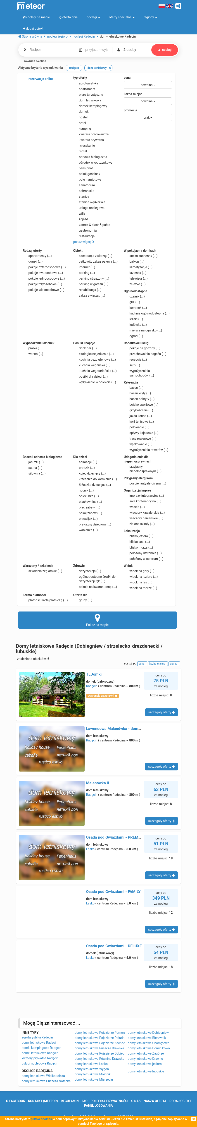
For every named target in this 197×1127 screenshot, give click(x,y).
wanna (33, 354)
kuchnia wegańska (91, 365)
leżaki (133, 319)
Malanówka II (97, 783)
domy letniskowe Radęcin (40, 1042)
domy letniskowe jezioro (145, 1064)
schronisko (83, 191)
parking (84, 273)
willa (79, 213)
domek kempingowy (90, 106)
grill (132, 302)
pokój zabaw (87, 513)
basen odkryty (139, 399)
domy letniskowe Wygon (92, 1069)
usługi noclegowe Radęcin (40, 1063)
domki (33, 261)
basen (133, 387)
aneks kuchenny (140, 256)
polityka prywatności (109, 1101)
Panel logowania (98, 1105)
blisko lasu (137, 542)
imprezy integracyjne (144, 495)
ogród (133, 336)
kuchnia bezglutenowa (94, 359)
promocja (130, 110)
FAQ (85, 1101)
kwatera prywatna (88, 140)
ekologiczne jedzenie (93, 354)
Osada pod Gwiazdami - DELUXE (114, 946)
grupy (82, 600)
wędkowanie (138, 444)
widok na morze (140, 588)
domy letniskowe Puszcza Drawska (99, 1048)
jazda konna (138, 416)
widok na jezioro (141, 576)
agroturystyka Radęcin (37, 1037)
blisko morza (138, 547)
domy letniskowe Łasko (91, 1064)
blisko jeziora (138, 536)
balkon (134, 261)
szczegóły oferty (161, 712)
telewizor (136, 278)
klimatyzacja (138, 267)
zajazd (80, 219)
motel (80, 151)
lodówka (135, 324)
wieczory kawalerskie (144, 512)
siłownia (34, 473)
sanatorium (84, 185)
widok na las (138, 582)
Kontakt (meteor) (43, 1101)
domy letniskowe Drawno (145, 1058)
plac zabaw (86, 507)
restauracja (84, 236)
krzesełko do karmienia (95, 479)
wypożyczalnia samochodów (139, 373)
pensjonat (83, 168)
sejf (132, 365)
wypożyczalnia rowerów (146, 450)
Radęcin (91, 686)
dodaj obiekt (180, 1101)
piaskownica (87, 501)
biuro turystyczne (88, 94)
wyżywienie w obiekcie (94, 382)
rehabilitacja (87, 290)
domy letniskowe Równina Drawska (99, 1058)
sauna (33, 467)
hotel (79, 123)
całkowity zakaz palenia (95, 261)
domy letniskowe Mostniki (93, 1074)
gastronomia (85, 230)
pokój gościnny (86, 174)
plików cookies (41, 1119)
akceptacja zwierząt (92, 256)
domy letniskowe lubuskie (146, 1071)
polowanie (136, 427)
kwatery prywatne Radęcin (40, 1058)
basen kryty (137, 393)
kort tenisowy (139, 421)
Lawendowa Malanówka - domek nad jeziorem (126, 728)
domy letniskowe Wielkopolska (43, 1076)
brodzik (84, 467)
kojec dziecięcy (89, 473)
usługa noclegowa (88, 208)
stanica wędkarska (89, 202)
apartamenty (37, 256)
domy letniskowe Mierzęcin (94, 1079)
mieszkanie (84, 145)
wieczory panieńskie (143, 518)
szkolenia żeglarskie (42, 571)
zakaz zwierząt (89, 295)
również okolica (32, 61)
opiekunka (86, 496)
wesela (134, 507)
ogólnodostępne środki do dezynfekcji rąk (94, 578)
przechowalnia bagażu (145, 354)
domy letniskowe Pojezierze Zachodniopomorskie (109, 1043)
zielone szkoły (139, 524)
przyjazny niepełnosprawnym (142, 468)
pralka (33, 348)
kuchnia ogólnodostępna (147, 313)
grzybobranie (138, 410)
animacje (85, 462)
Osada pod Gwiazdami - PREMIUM (115, 837)
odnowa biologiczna (90, 157)
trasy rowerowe (140, 438)
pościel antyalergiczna (145, 483)
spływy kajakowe (141, 433)
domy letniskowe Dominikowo (149, 1048)
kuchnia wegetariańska (95, 371)
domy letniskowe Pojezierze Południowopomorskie (110, 1038)
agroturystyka (85, 83)
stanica (81, 196)
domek (81, 111)
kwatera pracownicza (91, 134)
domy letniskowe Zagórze (146, 1053)
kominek (135, 307)
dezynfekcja (87, 571)
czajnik (134, 296)
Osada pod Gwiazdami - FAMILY (113, 891)
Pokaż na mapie (97, 620)
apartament (84, 89)
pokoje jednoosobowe (44, 278)
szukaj (165, 50)
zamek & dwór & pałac (91, 225)
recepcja (135, 359)
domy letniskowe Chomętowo (148, 1043)
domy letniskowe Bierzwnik (147, 1038)
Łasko (90, 849)
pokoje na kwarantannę (95, 587)
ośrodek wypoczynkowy (92, 162)
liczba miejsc (133, 94)
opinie (174, 663)
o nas (135, 1101)
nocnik (83, 490)
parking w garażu (90, 284)
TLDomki (94, 674)
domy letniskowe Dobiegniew (148, 1032)
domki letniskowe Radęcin (40, 1053)
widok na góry (139, 571)
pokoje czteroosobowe (44, 267)
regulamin (70, 1101)
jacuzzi (33, 462)
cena (127, 77)
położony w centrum (143, 558)
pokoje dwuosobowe (43, 273)
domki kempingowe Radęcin (41, 1048)
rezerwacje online (38, 79)
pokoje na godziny (142, 348)
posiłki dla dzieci (90, 376)
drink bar (85, 348)
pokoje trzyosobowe (42, 284)
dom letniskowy (87, 100)
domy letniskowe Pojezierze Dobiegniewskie (106, 1053)
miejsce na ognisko (143, 330)
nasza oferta (155, 1101)
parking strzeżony (91, 278)
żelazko (135, 284)
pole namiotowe (87, 179)
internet (84, 267)
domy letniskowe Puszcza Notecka (46, 1081)
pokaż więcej (84, 242)
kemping (82, 128)
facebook (15, 1101)
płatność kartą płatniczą (45, 600)
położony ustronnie (143, 553)
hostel (80, 117)
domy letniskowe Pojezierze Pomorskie (102, 1032)
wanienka (85, 530)
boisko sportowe (141, 404)
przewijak (85, 518)
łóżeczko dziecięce (92, 484)
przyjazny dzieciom (92, 524)
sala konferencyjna (142, 501)
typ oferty (80, 77)
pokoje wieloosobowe (43, 290)
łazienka (135, 273)
